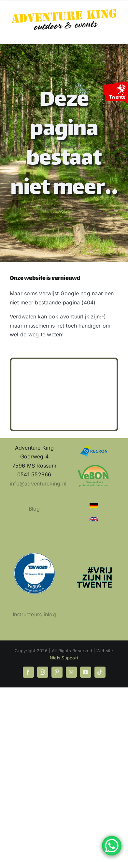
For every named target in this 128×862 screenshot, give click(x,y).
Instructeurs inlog (34, 614)
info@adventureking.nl (38, 483)
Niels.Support (64, 657)
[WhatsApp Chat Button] (111, 845)
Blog (34, 508)
